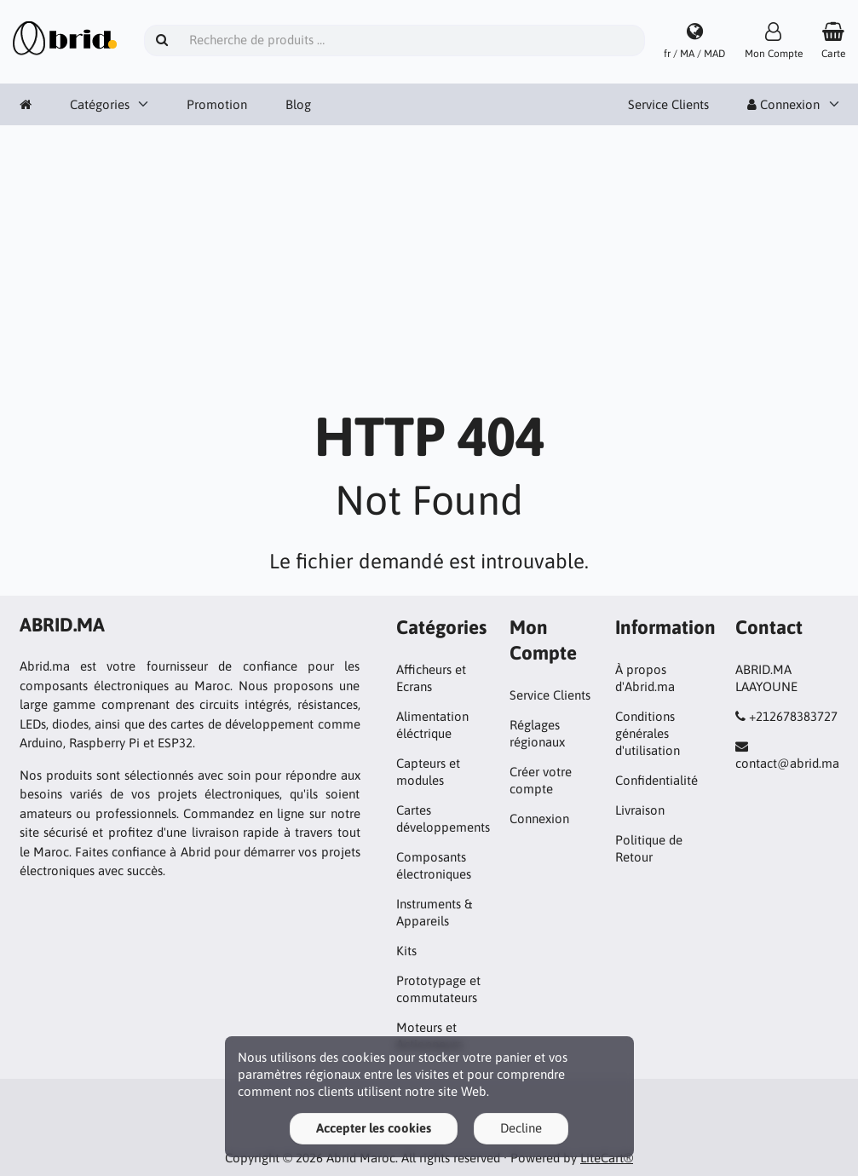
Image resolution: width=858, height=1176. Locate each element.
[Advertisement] (429, 272)
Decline (521, 1128)
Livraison (640, 810)
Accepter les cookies (373, 1128)
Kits (406, 950)
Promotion (217, 104)
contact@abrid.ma (787, 763)
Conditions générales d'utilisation (647, 733)
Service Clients (668, 104)
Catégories (100, 104)
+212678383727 (793, 716)
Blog (298, 104)
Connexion (783, 104)
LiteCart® (606, 1157)
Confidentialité (656, 780)
